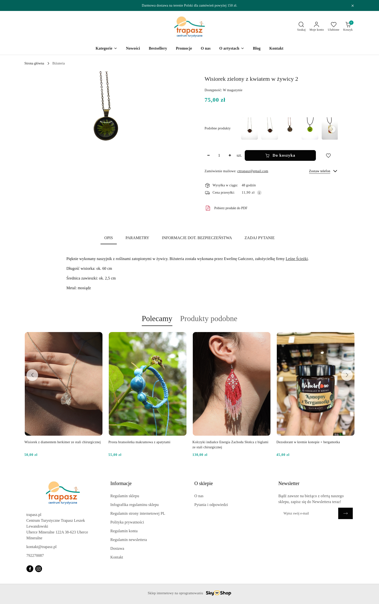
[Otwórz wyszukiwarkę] (301, 27)
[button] (105, 124)
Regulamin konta (124, 531)
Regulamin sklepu (124, 496)
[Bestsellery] (158, 49)
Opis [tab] (108, 238)
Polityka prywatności (127, 522)
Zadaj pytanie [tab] (259, 238)
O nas (199, 496)
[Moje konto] (317, 27)
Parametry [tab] (137, 238)
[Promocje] (184, 49)
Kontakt (116, 557)
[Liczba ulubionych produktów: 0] (333, 27)
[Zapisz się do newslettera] (308, 513)
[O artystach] (231, 49)
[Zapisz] (345, 513)
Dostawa (117, 548)
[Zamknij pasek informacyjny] (352, 5)
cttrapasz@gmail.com (252, 171)
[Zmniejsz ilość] (208, 155)
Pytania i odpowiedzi (211, 505)
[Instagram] (38, 568)
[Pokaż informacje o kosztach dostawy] (259, 192)
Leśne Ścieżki (297, 259)
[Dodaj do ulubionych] (328, 155)
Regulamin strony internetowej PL (137, 513)
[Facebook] (29, 568)
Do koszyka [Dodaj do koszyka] (280, 155)
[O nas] (205, 49)
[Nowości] (133, 49)
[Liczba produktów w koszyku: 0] (348, 27)
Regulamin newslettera (128, 540)
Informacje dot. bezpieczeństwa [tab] (197, 238)
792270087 (35, 555)
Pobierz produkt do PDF (226, 208)
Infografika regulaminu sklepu (134, 505)
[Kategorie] (106, 49)
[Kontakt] (276, 49)
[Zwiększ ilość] (230, 155)
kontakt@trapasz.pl (41, 547)
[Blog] (257, 49)
